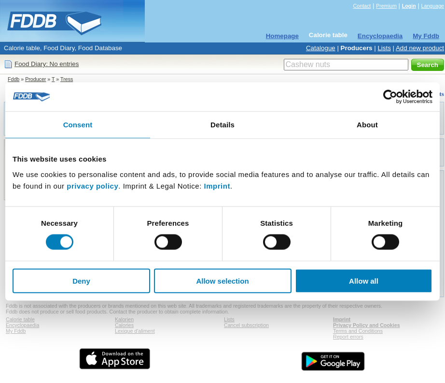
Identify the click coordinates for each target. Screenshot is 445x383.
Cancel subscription (246, 325)
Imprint (217, 185)
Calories (124, 325)
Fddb (13, 79)
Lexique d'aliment (135, 331)
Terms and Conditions (358, 331)
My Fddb (426, 36)
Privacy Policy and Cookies (366, 325)
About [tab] (367, 125)
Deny (81, 280)
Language (432, 6)
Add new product (420, 48)
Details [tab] (222, 125)
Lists (383, 48)
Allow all (363, 280)
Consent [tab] (78, 125)
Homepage (282, 36)
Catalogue (320, 48)
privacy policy (92, 185)
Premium (386, 6)
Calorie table (328, 35)
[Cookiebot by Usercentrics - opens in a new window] (390, 97)
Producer (35, 79)
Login (409, 6)
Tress (66, 79)
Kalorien (124, 319)
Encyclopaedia (380, 36)
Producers (357, 48)
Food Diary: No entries (46, 64)
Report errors (348, 337)
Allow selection (222, 280)
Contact (362, 6)
